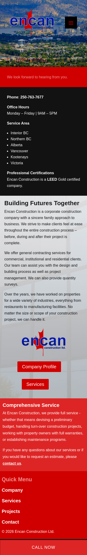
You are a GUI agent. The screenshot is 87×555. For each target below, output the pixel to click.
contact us (12, 463)
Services (35, 384)
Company (12, 490)
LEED (52, 179)
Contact (10, 522)
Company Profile (39, 366)
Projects (11, 511)
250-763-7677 (32, 97)
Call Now (43, 547)
